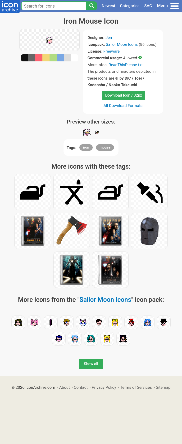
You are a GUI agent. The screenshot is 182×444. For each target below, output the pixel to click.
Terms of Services (136, 387)
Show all (91, 364)
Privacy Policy (104, 387)
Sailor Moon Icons (122, 44)
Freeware (111, 51)
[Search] (91, 5)
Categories (130, 5)
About (64, 387)
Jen (108, 37)
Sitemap (163, 387)
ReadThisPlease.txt (126, 64)
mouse (105, 147)
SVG (148, 5)
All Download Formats (123, 105)
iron (86, 147)
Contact (81, 387)
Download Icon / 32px (123, 95)
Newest (108, 5)
